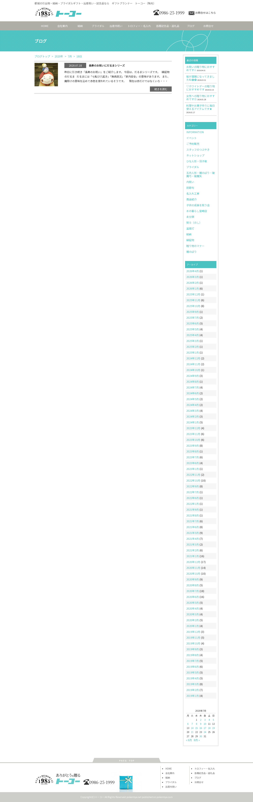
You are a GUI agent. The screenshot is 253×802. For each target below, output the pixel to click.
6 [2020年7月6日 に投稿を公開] (188, 723)
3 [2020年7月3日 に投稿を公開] (205, 719)
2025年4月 (192, 335)
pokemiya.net (134, 797)
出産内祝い (116, 26)
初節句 (190, 188)
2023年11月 (193, 434)
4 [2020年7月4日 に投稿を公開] (209, 719)
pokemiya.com (165, 797)
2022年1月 (192, 504)
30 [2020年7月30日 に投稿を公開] (200, 736)
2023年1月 (192, 469)
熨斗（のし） (194, 222)
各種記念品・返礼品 (167, 26)
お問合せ (208, 26)
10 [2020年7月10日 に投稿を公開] (205, 723)
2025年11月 (193, 300)
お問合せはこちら (202, 13)
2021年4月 (192, 539)
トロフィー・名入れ (139, 26)
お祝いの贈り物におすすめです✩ (200, 68)
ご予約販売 (192, 144)
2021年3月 (192, 544)
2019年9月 (192, 649)
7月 (70, 56)
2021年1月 (192, 556)
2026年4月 (192, 271)
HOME (44, 26)
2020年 (59, 56)
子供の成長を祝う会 (198, 205)
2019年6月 (192, 667)
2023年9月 (192, 445)
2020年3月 (192, 614)
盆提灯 (190, 228)
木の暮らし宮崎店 (196, 211)
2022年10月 (193, 480)
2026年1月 (192, 288)
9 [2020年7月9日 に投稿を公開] (200, 723)
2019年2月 (192, 690)
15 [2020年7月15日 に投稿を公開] (196, 728)
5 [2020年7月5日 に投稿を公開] (213, 719)
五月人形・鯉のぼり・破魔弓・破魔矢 (200, 174)
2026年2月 (192, 283)
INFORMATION (195, 132)
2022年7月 (192, 492)
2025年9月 (192, 312)
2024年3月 (192, 411)
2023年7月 (192, 457)
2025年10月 (193, 306)
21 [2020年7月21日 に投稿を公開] (192, 732)
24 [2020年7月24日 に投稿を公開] (205, 732)
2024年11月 (193, 364)
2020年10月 (193, 573)
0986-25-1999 (168, 13)
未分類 (190, 217)
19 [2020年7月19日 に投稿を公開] (213, 728)
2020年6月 (192, 597)
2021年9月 (192, 509)
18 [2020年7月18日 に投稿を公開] (209, 728)
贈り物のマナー (195, 246)
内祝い (190, 182)
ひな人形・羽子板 (196, 161)
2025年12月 (193, 294)
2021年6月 (192, 527)
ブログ (191, 26)
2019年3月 (192, 684)
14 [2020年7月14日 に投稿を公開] (192, 728)
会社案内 (62, 26)
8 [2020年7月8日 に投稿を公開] (196, 723)
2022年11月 (193, 475)
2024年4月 (192, 405)
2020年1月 (192, 626)
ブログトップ (42, 56)
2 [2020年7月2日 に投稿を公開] (200, 719)
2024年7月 (192, 387)
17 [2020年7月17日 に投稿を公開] (205, 728)
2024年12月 (193, 358)
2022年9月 (192, 486)
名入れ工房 (192, 193)
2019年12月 (193, 632)
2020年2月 (192, 620)
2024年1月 (192, 422)
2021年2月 (192, 550)
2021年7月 (192, 521)
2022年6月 (192, 498)
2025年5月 (192, 329)
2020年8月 (192, 585)
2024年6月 (192, 393)
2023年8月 (192, 451)
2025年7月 (192, 317)
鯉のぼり (191, 252)
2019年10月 (193, 643)
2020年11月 (193, 568)
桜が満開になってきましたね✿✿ (200, 78)
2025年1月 (192, 352)
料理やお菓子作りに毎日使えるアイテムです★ (200, 107)
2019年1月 (192, 696)
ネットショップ (195, 155)
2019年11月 (193, 637)
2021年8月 (192, 515)
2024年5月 (192, 399)
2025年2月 (192, 347)
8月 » (197, 740)
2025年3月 (192, 341)
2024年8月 (192, 381)
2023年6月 (192, 463)
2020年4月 (192, 608)
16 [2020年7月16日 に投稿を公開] (200, 728)
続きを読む (160, 89)
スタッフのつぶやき (198, 149)
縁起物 (190, 240)
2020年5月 (192, 603)
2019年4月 (192, 678)
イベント (191, 138)
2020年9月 (192, 579)
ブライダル (98, 26)
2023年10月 (193, 440)
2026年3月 (192, 277)
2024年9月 (192, 376)
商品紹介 (191, 199)
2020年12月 (193, 562)
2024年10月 (193, 370)
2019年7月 (192, 661)
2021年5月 (192, 533)
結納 (80, 26)
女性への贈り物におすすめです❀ (200, 97)
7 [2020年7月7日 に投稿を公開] (192, 723)
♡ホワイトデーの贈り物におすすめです (200, 87)
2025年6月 (192, 323)
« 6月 (189, 740)
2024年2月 (192, 416)
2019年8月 (192, 655)
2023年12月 (193, 428)
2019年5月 (192, 672)
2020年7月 (192, 591)
